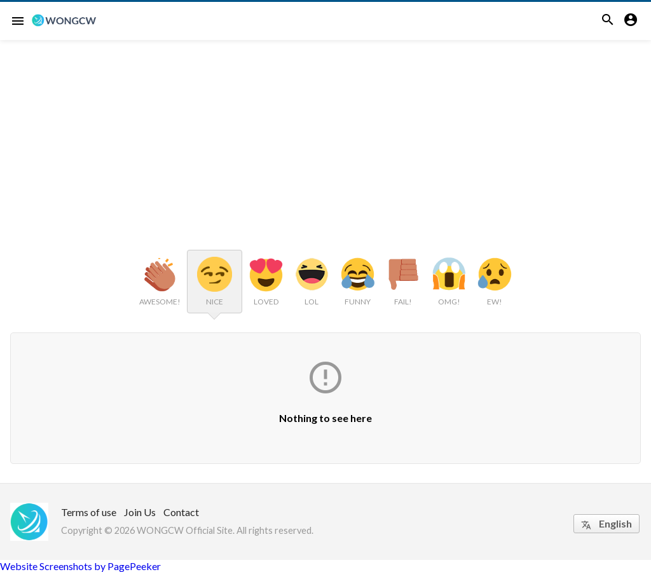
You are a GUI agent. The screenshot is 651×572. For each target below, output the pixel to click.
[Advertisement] (325, 135)
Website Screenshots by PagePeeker (80, 566)
